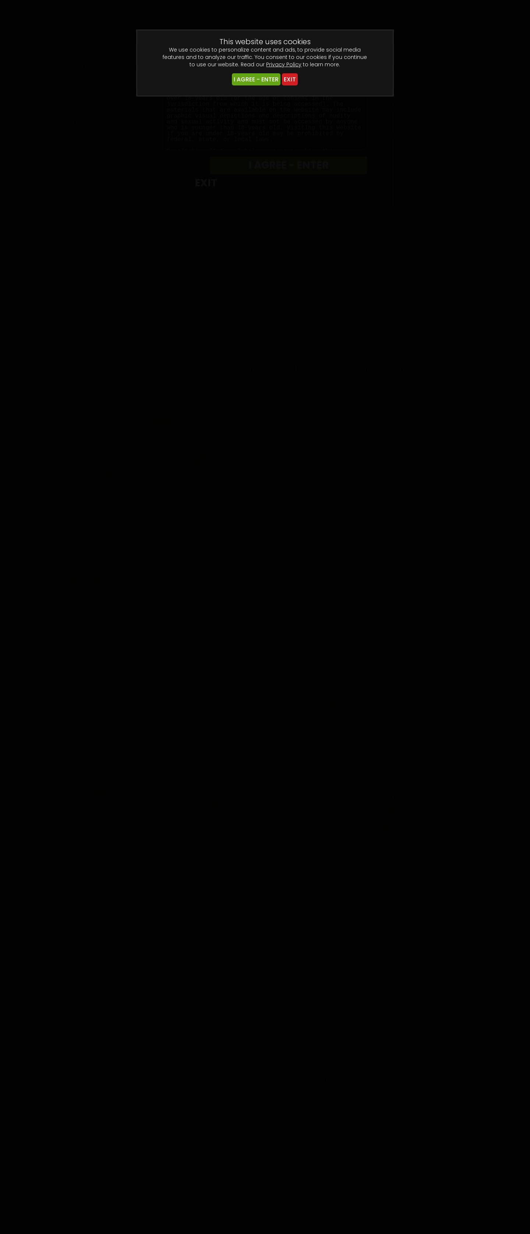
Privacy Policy (283, 64)
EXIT (290, 79)
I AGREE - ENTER (256, 79)
